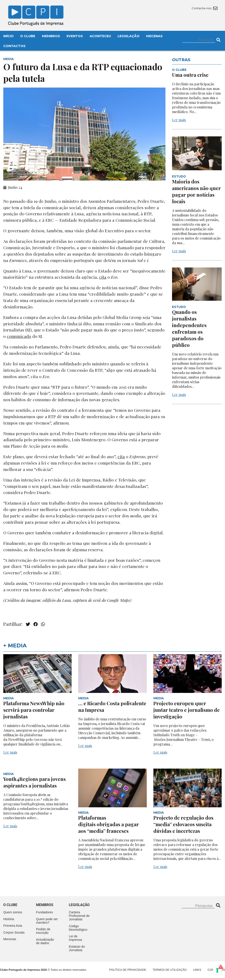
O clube (10, 905)
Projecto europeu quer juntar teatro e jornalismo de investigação (186, 710)
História (8, 919)
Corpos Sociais (14, 932)
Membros (51, 36)
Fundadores (44, 912)
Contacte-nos (204, 8)
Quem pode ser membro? (47, 920)
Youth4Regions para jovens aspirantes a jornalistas (34, 782)
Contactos (14, 46)
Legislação (129, 36)
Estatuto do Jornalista (77, 948)
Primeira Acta (12, 925)
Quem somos (12, 912)
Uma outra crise (190, 74)
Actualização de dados (45, 941)
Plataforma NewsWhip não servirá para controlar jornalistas (33, 710)
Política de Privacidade (127, 969)
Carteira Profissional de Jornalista (79, 915)
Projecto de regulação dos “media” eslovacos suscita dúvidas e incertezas (183, 824)
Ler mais (179, 119)
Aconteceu (100, 36)
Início (8, 36)
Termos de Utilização (170, 969)
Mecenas (154, 36)
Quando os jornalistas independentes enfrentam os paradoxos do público (189, 328)
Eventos (75, 36)
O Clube (27, 36)
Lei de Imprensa (75, 937)
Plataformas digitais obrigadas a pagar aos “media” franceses (108, 824)
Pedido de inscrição (43, 930)
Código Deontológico (78, 927)
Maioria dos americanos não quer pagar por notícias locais (196, 191)
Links (197, 969)
